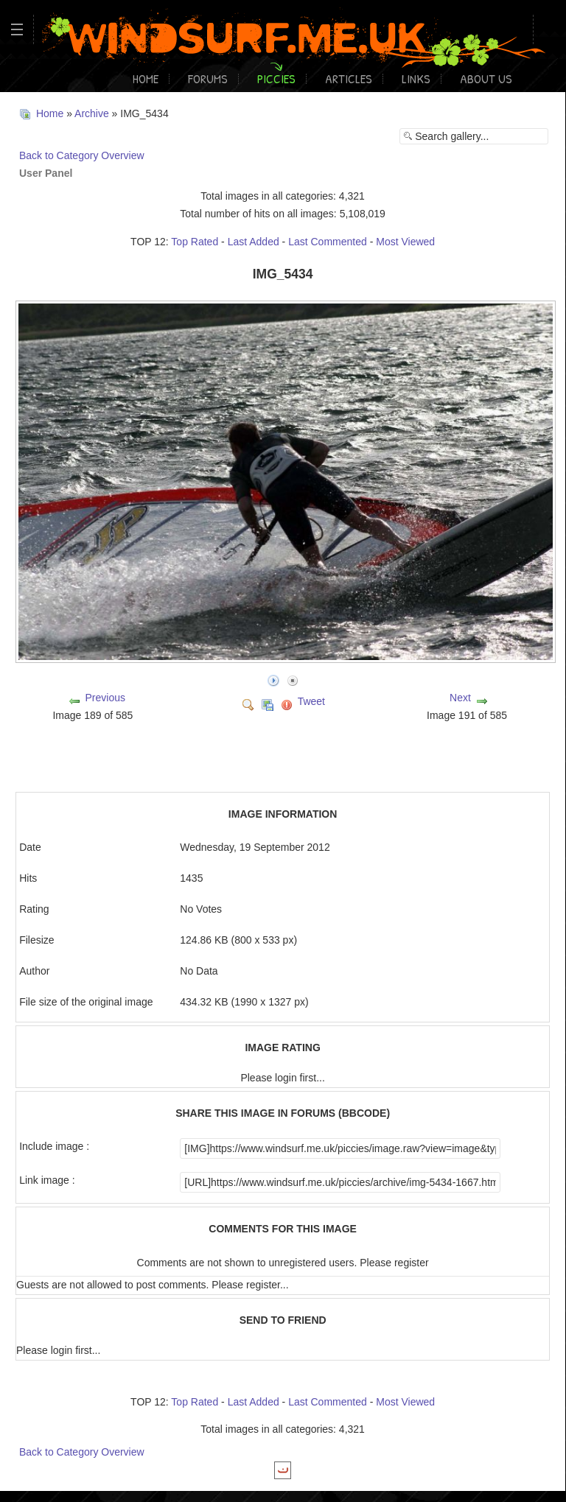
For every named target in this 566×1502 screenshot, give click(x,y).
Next (460, 697)
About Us (486, 78)
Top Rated (194, 242)
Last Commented (327, 242)
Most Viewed (405, 242)
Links (416, 78)
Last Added (253, 242)
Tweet (311, 701)
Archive (91, 113)
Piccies (276, 78)
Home (145, 78)
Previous (105, 697)
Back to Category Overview (81, 155)
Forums (208, 78)
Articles (348, 78)
